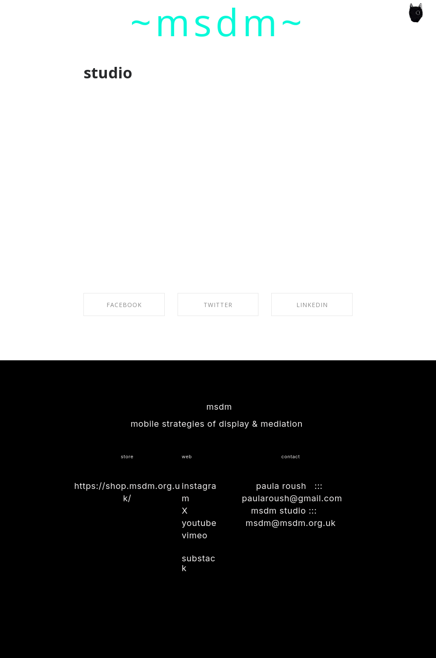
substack (198, 563)
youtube (199, 523)
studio (107, 72)
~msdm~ (218, 21)
